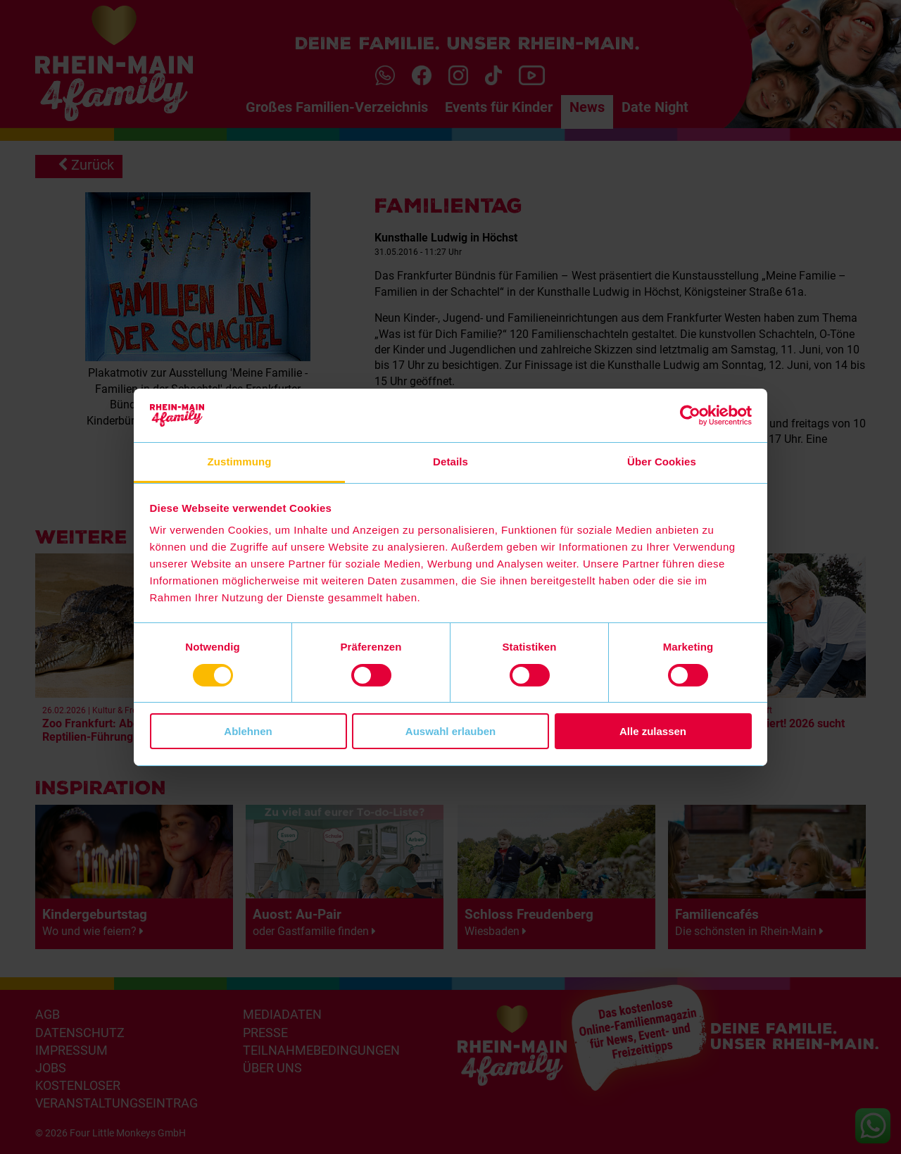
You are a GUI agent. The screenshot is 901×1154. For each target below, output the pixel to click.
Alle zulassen (652, 731)
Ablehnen (248, 731)
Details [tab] (450, 462)
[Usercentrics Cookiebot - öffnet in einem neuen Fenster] (690, 415)
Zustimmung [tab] (240, 462)
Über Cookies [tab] (661, 462)
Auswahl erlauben (450, 731)
